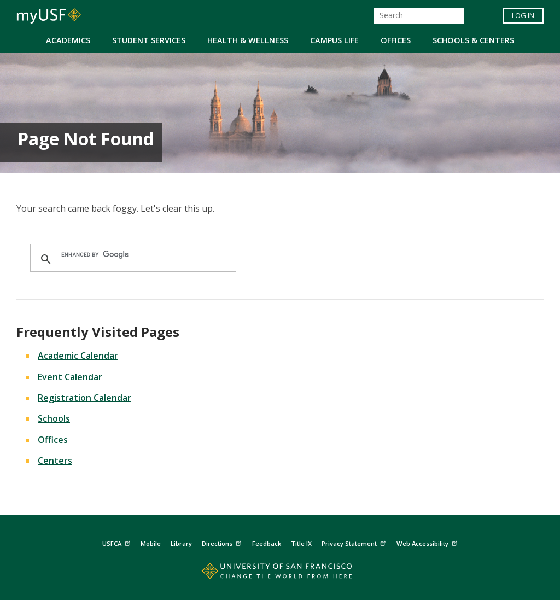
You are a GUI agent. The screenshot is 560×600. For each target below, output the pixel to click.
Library (181, 543)
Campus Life (334, 40)
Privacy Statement (355, 542)
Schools (54, 418)
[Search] (419, 16)
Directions (223, 542)
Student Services (148, 40)
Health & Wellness (247, 40)
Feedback (266, 543)
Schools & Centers (473, 40)
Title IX (301, 543)
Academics (68, 40)
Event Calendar (70, 377)
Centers (55, 461)
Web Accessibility (428, 542)
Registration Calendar (84, 398)
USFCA (117, 542)
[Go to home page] (280, 573)
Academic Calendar (78, 355)
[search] (131, 255)
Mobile (151, 543)
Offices (396, 40)
